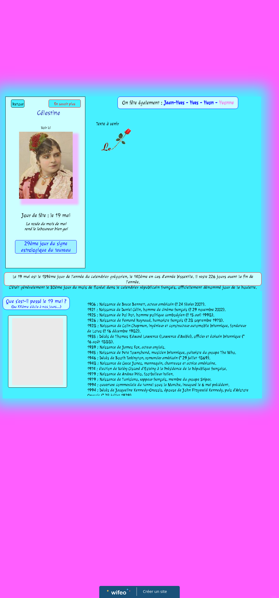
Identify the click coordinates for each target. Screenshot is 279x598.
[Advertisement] (139, 40)
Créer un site (155, 591)
